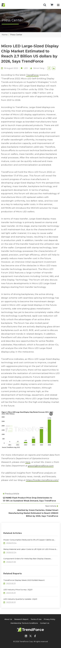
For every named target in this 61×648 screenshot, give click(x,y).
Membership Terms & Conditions (24, 623)
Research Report (21, 619)
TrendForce (32, 75)
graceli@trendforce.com (41, 465)
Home (4, 35)
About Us (8, 619)
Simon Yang (38, 68)
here (27, 462)
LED (26, 68)
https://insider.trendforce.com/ (42, 480)
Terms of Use (36, 619)
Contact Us (44, 623)
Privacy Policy (49, 619)
